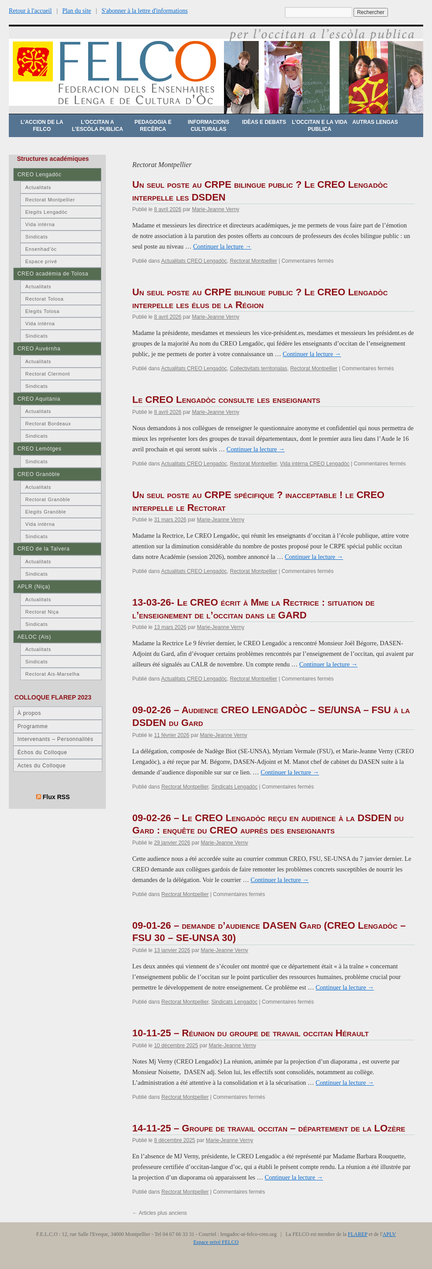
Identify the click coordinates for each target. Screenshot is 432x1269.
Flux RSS (56, 796)
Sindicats (36, 236)
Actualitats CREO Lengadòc (194, 261)
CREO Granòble (38, 474)
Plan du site (76, 10)
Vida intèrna (40, 224)
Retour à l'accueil (30, 10)
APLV (389, 1234)
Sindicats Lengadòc (234, 787)
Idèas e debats (264, 122)
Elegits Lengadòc (46, 212)
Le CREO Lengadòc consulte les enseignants (226, 399)
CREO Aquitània (38, 399)
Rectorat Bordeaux (48, 423)
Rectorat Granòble (47, 499)
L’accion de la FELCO (42, 125)
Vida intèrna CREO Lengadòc (315, 464)
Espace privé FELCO (216, 1242)
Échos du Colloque (42, 752)
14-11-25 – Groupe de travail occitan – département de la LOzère (268, 1128)
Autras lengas (375, 122)
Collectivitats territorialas (258, 368)
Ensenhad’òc (41, 249)
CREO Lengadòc (39, 174)
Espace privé (41, 261)
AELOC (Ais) (34, 637)
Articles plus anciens (159, 1213)
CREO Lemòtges (39, 449)
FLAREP (357, 1234)
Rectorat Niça (42, 611)
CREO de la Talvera (43, 549)
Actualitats (38, 187)
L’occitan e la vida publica (319, 125)
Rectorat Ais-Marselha (52, 674)
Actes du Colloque (41, 766)
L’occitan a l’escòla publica (97, 125)
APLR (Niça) (33, 587)
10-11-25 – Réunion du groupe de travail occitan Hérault (250, 1032)
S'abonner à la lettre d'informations (144, 10)
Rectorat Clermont (47, 373)
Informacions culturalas (208, 125)
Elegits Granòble (45, 511)
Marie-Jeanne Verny (215, 209)
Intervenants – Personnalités (55, 739)
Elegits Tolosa (42, 311)
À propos (29, 713)
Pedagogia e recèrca (152, 125)
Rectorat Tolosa (44, 298)
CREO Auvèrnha (38, 349)
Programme (32, 726)
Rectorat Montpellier (253, 261)
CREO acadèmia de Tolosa (52, 274)
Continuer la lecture (222, 246)
